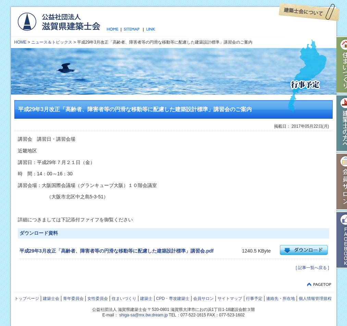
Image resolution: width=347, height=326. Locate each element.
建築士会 (51, 298)
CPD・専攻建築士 (172, 298)
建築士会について (309, 12)
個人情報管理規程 (315, 298)
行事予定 (254, 298)
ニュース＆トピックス (51, 42)
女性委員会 (97, 298)
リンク (149, 29)
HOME (20, 42)
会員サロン (203, 298)
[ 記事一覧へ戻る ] (312, 267)
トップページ (114, 29)
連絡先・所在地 (280, 298)
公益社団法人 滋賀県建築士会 (59, 21)
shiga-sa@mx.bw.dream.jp (143, 315)
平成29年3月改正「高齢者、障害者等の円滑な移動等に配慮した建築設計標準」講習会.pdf (117, 251)
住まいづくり (124, 298)
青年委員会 (73, 298)
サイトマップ (132, 29)
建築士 (146, 298)
